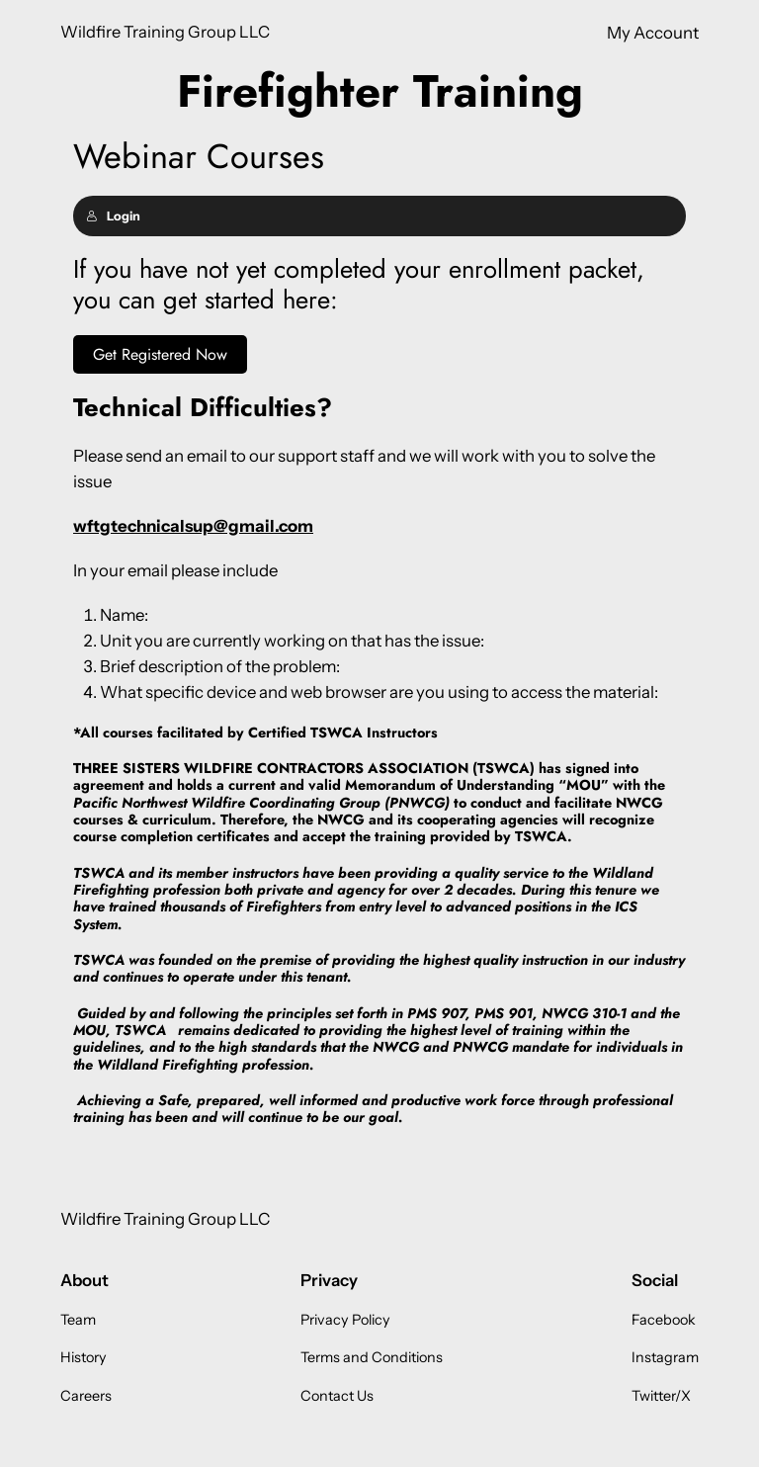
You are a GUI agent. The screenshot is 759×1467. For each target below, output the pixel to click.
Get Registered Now (160, 354)
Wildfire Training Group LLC (165, 32)
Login (113, 216)
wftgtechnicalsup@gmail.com (193, 526)
